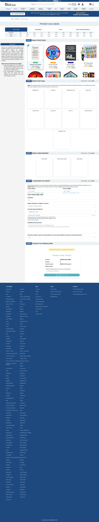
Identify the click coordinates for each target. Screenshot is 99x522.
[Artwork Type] (62, 212)
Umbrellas (8, 413)
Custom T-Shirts (9, 351)
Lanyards (22, 331)
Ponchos (8, 469)
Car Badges (8, 455)
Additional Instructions (35, 223)
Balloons (22, 341)
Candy (21, 400)
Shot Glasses (9, 309)
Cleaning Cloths (23, 435)
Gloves (21, 363)
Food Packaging (9, 328)
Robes (21, 323)
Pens (7, 333)
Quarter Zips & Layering (25, 356)
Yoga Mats (22, 484)
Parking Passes (23, 445)
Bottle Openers (23, 314)
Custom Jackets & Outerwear (13, 361)
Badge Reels (23, 383)
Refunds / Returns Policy (56, 291)
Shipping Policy (53, 296)
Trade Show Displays (10, 331)
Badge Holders (9, 383)
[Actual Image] (62, 237)
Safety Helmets (23, 474)
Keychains (8, 311)
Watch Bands (9, 497)
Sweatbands (9, 445)
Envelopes (8, 373)
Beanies (22, 311)
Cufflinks (8, 465)
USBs (7, 370)
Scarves (8, 388)
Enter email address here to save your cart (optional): (58, 269)
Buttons (8, 336)
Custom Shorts (23, 358)
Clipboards (22, 422)
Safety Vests (23, 479)
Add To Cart (62, 275)
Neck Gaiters (23, 413)
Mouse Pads (9, 289)
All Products (8, 8)
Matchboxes (23, 437)
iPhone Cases (23, 494)
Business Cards (23, 370)
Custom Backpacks (24, 430)
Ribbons (22, 319)
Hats (7, 294)
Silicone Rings (23, 447)
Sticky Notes (23, 368)
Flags (21, 301)
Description (38, 29)
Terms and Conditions (55, 294)
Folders (21, 425)
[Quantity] (62, 200)
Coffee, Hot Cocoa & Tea (12, 410)
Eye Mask (8, 420)
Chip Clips (8, 499)
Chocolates (22, 403)
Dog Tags (22, 462)
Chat (75, 5)
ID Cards (8, 343)
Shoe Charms (23, 378)
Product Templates (40, 301)
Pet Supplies (23, 487)
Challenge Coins (24, 321)
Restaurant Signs (10, 492)
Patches (17, 19)
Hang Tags (22, 390)
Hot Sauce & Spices (10, 408)
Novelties (91, 8)
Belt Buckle (8, 393)
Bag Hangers (23, 452)
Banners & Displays (10, 301)
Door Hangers (9, 442)
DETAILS (59, 0)
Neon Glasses (9, 494)
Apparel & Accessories (40, 9)
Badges (21, 393)
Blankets (22, 385)
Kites (21, 467)
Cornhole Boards (24, 440)
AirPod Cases (23, 477)
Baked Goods (23, 405)
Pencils (21, 388)
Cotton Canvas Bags (25, 296)
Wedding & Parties (62, 9)
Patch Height (67, 188)
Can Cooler (22, 343)
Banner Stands (9, 304)
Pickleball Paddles (10, 385)
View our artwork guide (33, 220)
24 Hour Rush (39, 309)
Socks (7, 326)
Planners (22, 460)
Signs (56, 8)
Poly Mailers (8, 314)
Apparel (21, 348)
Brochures (8, 467)
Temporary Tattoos (24, 361)
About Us (38, 289)
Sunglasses (8, 346)
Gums (21, 410)
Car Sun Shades (9, 477)
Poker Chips (8, 479)
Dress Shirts (22, 353)
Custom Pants (9, 358)
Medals (21, 366)
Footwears (8, 489)
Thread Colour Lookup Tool (42, 306)
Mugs (21, 336)
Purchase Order (39, 299)
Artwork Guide (39, 314)
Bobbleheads (9, 435)
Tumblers (8, 338)
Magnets (8, 380)
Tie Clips (8, 447)
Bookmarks (8, 472)
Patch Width (31, 188)
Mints (7, 400)
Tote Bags (8, 296)
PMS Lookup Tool (39, 304)
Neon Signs (22, 304)
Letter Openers (23, 472)
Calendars (8, 440)
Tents (7, 450)
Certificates (22, 395)
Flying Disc (8, 316)
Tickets (7, 430)
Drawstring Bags (10, 299)
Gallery (37, 291)
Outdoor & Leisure (76, 9)
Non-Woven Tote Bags (25, 299)
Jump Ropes (23, 492)
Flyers (7, 375)
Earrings (21, 455)
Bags (21, 294)
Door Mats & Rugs (10, 425)
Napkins (21, 309)
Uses (37, 311)
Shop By (15, 8)
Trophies (8, 395)
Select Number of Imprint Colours (38, 203)
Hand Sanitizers (23, 415)
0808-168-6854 (72, 4)
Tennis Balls (22, 482)
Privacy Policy (53, 289)
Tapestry (8, 460)
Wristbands (8, 422)
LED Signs (22, 328)
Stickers (8, 306)
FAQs (37, 294)
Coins (7, 321)
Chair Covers (9, 427)
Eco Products (23, 465)
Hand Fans (22, 346)
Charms (22, 469)
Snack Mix (22, 408)
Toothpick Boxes (9, 437)
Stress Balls (8, 348)
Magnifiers (22, 489)
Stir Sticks (22, 418)
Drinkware (22, 333)
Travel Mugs (8, 341)
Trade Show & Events (23, 9)
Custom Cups (23, 326)
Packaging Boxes (10, 398)
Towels (7, 323)
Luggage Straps (23, 450)
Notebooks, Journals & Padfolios (11, 364)
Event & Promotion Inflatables (13, 457)
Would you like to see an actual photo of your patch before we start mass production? (55, 235)
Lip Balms (8, 418)
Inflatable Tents (9, 452)
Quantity (30, 197)
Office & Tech (69, 9)
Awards (21, 398)
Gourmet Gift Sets (10, 405)
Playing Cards (23, 457)
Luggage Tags (23, 380)
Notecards (22, 373)
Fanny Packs (9, 432)
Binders (7, 378)
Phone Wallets (9, 319)
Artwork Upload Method (35, 209)
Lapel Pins (22, 291)
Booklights (8, 474)
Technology (8, 462)
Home (12, 19)
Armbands (8, 482)
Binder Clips (22, 420)
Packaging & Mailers (83, 9)
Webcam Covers (24, 316)
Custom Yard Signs (24, 351)
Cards (21, 427)
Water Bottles (23, 338)
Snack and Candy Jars (11, 403)
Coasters (22, 289)
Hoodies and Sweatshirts (12, 353)
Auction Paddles (9, 484)
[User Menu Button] (79, 4)
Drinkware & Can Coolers (32, 9)
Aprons (21, 306)
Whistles (8, 487)
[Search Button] (53, 4)
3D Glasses (22, 497)
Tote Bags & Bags (49, 9)
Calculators (22, 375)
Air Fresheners (9, 368)
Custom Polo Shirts (10, 356)
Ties (7, 390)
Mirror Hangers (23, 442)
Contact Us (38, 296)
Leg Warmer (9, 415)
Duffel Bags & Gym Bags (25, 432)
